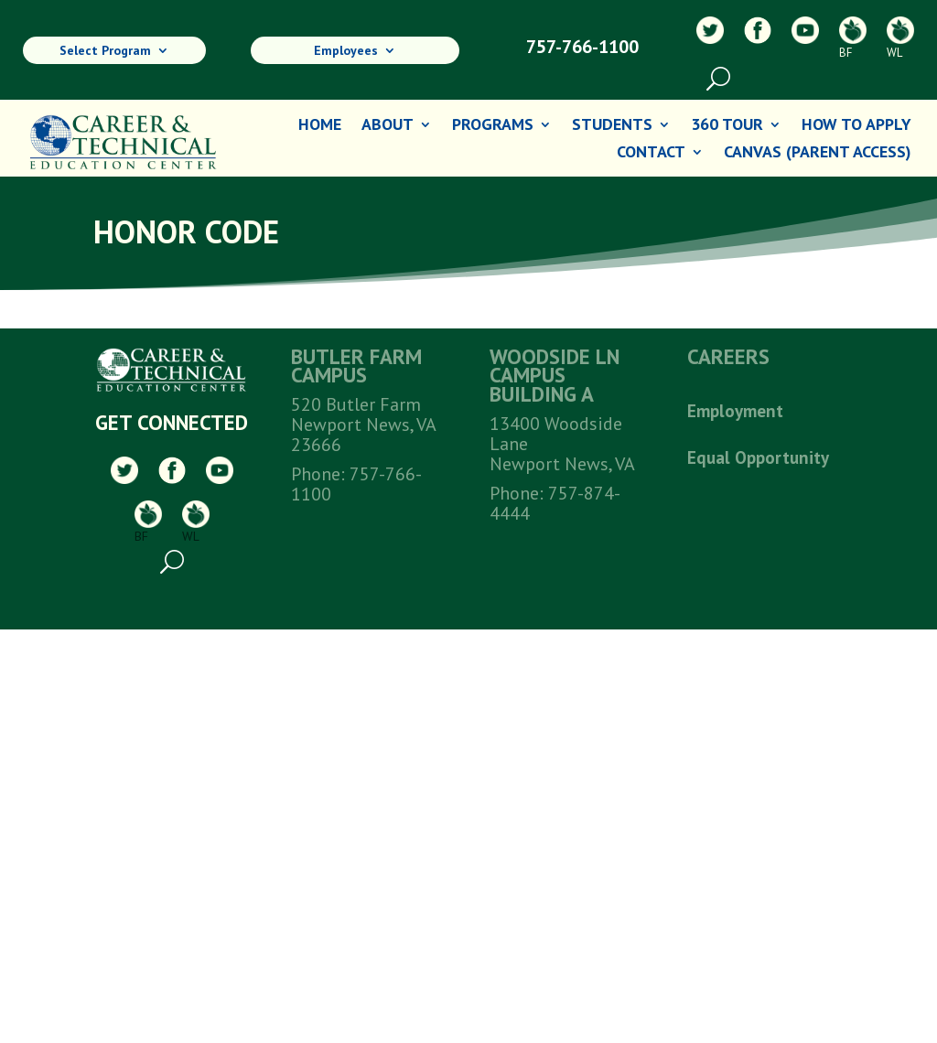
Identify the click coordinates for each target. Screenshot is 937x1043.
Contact (651, 153)
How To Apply (856, 126)
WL (900, 38)
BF (853, 38)
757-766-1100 (582, 47)
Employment (735, 411)
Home (319, 126)
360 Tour (727, 126)
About (387, 126)
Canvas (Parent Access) (817, 153)
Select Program (105, 51)
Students (612, 126)
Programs (492, 126)
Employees (346, 51)
